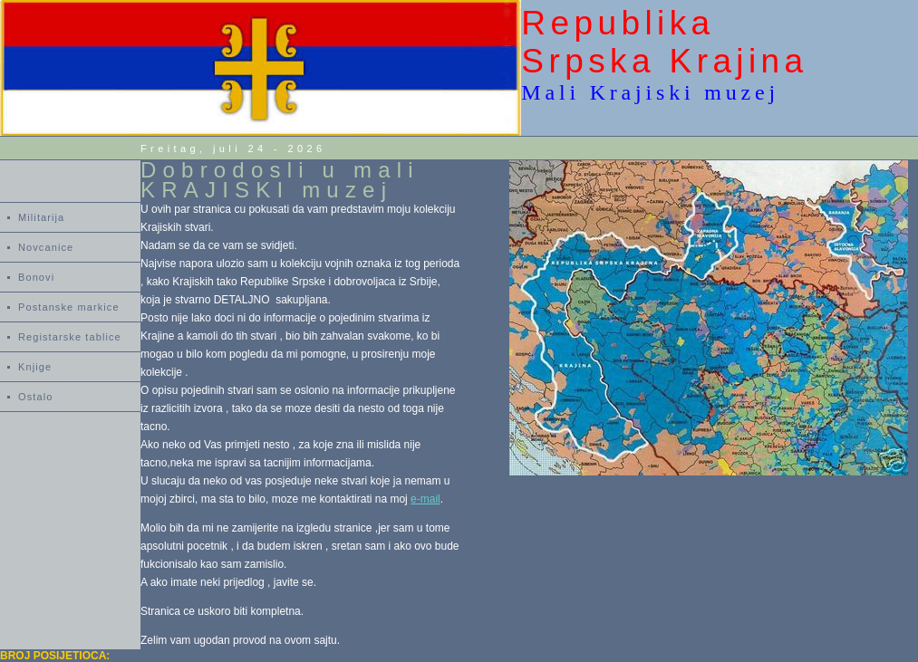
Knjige (35, 366)
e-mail (425, 499)
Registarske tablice (69, 336)
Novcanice (45, 247)
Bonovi (36, 277)
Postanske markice (69, 307)
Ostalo (35, 396)
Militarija (41, 217)
